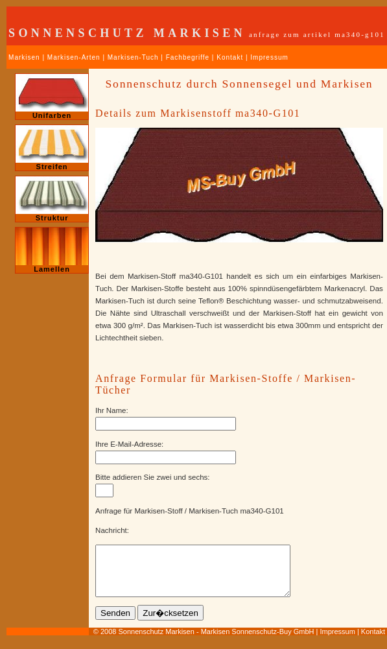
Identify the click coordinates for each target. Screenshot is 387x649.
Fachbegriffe (187, 57)
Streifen (52, 148)
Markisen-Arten (73, 57)
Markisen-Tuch (133, 57)
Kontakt (230, 57)
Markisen (24, 57)
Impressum (269, 57)
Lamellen (52, 250)
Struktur (52, 199)
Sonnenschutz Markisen (156, 641)
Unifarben (52, 96)
